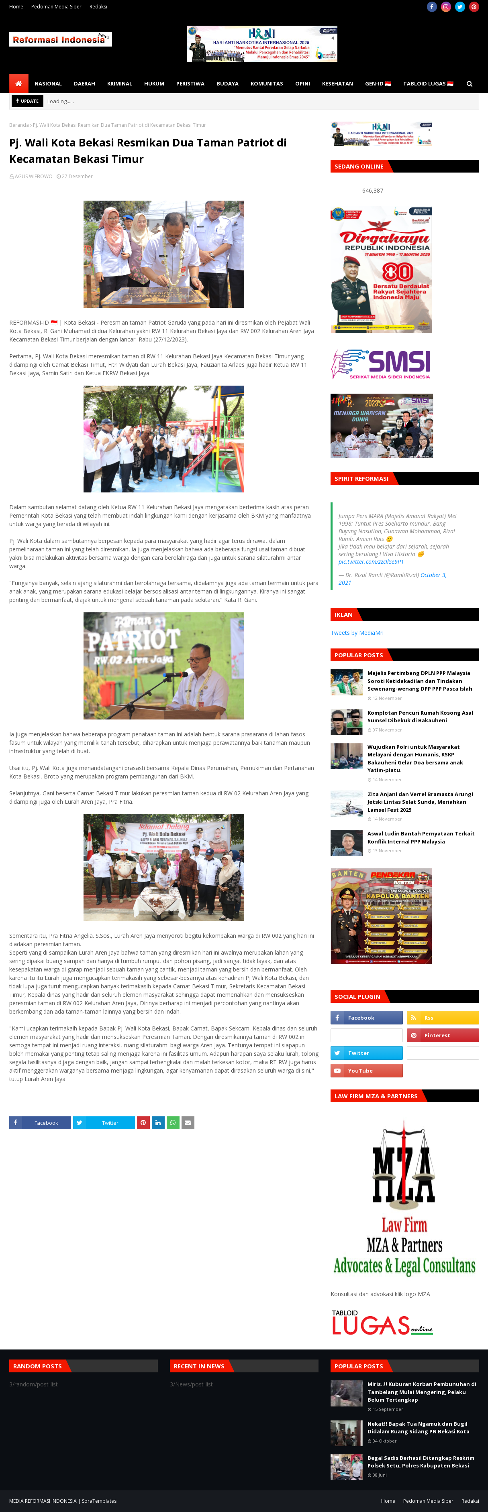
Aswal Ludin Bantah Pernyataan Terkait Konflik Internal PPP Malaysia (421, 837)
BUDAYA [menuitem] (227, 83)
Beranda (19, 125)
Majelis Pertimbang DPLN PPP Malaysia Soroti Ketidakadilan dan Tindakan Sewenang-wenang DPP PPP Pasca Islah (420, 680)
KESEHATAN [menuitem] (337, 83)
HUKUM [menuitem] (154, 83)
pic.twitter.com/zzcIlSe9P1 (371, 561)
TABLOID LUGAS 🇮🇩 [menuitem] (428, 83)
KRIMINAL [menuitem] (119, 83)
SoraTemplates (99, 1501)
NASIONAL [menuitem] (48, 83)
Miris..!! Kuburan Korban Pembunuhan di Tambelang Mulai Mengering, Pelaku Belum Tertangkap (422, 1391)
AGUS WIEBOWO (34, 176)
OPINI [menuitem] (302, 83)
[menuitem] (19, 83)
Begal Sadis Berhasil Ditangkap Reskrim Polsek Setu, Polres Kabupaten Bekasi (421, 1461)
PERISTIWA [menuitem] (190, 83)
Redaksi (98, 6)
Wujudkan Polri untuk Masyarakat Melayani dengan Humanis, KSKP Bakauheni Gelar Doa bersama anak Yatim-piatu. (415, 758)
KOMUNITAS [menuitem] (267, 83)
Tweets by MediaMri (357, 632)
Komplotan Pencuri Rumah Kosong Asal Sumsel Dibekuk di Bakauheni (420, 716)
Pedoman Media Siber (56, 6)
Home (16, 6)
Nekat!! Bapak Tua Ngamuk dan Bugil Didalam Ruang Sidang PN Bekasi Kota (419, 1427)
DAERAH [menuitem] (84, 83)
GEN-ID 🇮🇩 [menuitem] (378, 83)
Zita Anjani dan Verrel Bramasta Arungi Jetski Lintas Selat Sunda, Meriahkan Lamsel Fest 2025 (420, 802)
